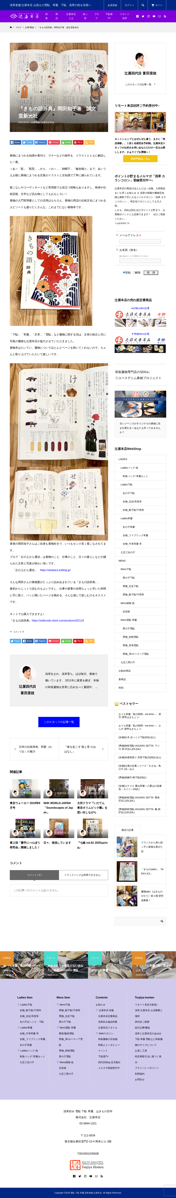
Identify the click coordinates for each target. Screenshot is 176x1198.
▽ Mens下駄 (63, 1004)
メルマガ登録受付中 (109, 1068)
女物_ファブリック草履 (135, 535)
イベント (103, 1050)
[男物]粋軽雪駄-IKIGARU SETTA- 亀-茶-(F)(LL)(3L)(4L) (140, 811)
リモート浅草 (124, 16)
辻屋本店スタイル (107, 1027)
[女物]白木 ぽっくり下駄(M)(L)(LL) (137, 737)
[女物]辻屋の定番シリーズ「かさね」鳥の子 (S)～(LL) (140, 767)
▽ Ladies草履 (24, 1027)
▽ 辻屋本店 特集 (105, 1010)
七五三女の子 (128, 552)
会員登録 (112, 5)
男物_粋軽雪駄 (131, 637)
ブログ (96, 16)
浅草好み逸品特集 (107, 1021)
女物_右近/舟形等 (132, 501)
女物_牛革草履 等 (132, 543)
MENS (122, 560)
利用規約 (140, 1073)
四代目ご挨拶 (142, 1021)
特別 (121, 687)
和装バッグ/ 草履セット (135, 476)
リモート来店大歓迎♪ (146, 1004)
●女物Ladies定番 (140, 317)
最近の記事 (128, 830)
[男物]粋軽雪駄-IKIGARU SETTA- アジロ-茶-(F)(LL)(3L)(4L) (139, 747)
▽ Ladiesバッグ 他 (27, 1050)
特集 (46, 16)
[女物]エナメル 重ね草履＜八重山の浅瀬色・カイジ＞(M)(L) (140, 787)
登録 (127, 272)
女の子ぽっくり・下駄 (32, 1021)
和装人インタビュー (109, 1045)
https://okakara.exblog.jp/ (55, 570)
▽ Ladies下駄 (24, 1004)
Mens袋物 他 (127, 603)
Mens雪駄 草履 (129, 620)
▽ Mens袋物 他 (65, 1062)
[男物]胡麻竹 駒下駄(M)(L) (132, 777)
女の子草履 (129, 527)
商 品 (58, 16)
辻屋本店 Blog (47, 122)
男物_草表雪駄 (131, 645)
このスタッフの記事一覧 (59, 721)
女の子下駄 (129, 493)
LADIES (123, 459)
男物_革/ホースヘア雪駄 (136, 654)
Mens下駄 (126, 569)
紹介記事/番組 (142, 1027)
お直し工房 (141, 1050)
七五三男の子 (128, 662)
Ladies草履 (127, 518)
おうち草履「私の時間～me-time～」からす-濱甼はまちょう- (140, 727)
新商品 (122, 679)
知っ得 (85, 16)
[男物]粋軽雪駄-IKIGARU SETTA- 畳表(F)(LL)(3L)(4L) (139, 799)
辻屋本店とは (71, 16)
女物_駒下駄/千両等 (133, 510)
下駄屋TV (109, 16)
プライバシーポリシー (147, 1068)
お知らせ (100, 1004)
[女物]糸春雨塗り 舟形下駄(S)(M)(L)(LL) (140, 757)
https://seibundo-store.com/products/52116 (58, 620)
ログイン (129, 5)
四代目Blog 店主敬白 (109, 1062)
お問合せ (140, 1079)
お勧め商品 (125, 670)
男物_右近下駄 (131, 586)
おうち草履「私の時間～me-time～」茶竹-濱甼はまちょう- (140, 716)
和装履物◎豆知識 (107, 1039)
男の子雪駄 (129, 628)
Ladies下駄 (127, 484)
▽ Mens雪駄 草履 (66, 1027)
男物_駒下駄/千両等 (133, 594)
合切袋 (126, 611)
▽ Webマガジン (104, 1033)
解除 (137, 272)
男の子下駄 (129, 577)
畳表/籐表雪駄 (66, 1033)
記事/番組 (35, 122)
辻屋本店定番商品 (107, 1016)
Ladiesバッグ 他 (129, 467)
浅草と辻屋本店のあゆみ (148, 1033)
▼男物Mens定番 (140, 343)
